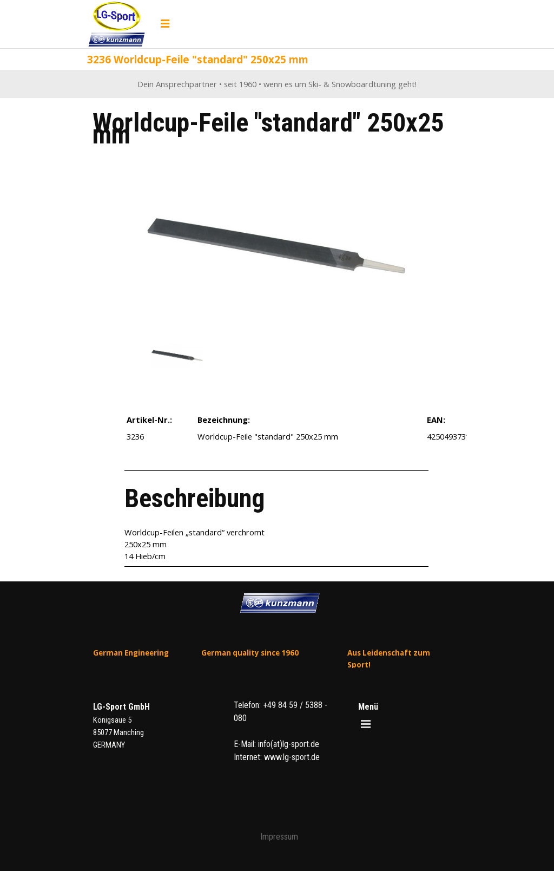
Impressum (279, 836)
